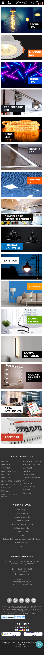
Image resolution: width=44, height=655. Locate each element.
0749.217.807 (16, 584)
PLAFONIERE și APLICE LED (11, 484)
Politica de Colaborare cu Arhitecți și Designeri (22, 539)
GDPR (22, 535)
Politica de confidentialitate (22, 524)
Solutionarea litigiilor (22, 542)
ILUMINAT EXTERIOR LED (32, 465)
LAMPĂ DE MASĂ (29, 471)
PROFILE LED (6, 478)
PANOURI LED (6, 488)
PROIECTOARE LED (8, 471)
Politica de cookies (22, 528)
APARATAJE (27, 490)
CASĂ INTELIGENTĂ (30, 486)
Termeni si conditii (22, 521)
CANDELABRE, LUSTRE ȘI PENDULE (10, 495)
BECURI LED (5, 461)
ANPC (22, 546)
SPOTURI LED (6, 465)
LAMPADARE (27, 468)
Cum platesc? (22, 513)
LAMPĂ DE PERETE (29, 474)
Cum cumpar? (22, 510)
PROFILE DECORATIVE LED (11, 481)
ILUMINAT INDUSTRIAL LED (32, 461)
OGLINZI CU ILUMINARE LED (31, 479)
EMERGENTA (27, 483)
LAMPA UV (5, 491)
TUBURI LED (5, 468)
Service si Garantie (22, 517)
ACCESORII (27, 493)
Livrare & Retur (22, 532)
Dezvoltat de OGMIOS (22, 647)
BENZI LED (5, 474)
